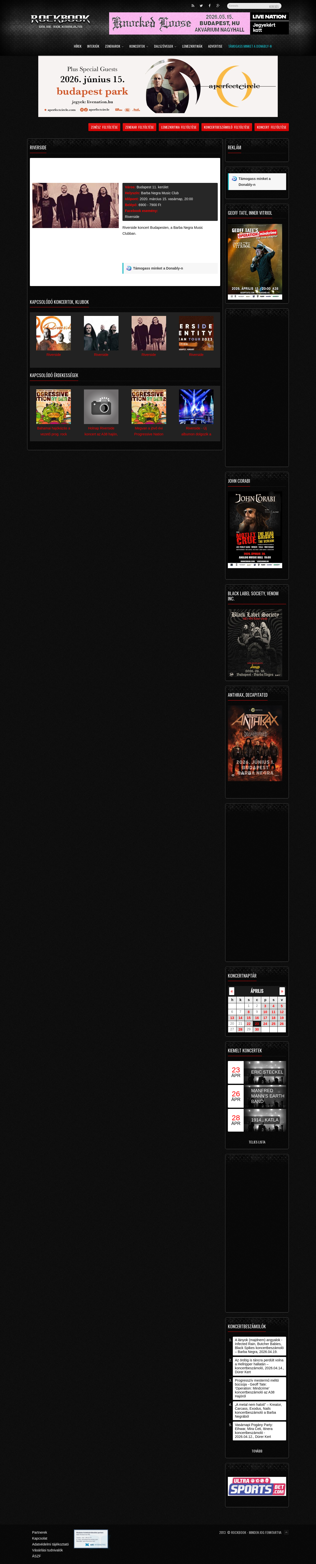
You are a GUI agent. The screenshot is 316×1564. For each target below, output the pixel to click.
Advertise (215, 46)
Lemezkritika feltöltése (179, 127)
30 (257, 1029)
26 (282, 1023)
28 (240, 1029)
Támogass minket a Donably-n (250, 46)
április (257, 990)
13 (232, 1018)
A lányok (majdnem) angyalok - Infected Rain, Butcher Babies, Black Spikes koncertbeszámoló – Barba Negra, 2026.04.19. (259, 1346)
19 (282, 1018)
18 (274, 1018)
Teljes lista (257, 1141)
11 (274, 1012)
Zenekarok (114, 46)
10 (265, 1012)
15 (249, 1018)
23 (257, 1023)
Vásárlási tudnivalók (47, 1550)
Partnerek (39, 1532)
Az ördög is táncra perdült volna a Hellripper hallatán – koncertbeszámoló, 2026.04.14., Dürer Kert (259, 1366)
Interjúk (93, 46)
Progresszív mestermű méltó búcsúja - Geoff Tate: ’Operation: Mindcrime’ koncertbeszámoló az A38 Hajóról (257, 1388)
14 (240, 1018)
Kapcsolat (39, 1538)
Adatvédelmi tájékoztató (50, 1544)
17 (265, 1018)
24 (265, 1023)
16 (257, 1018)
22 (249, 1023)
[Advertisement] (170, 251)
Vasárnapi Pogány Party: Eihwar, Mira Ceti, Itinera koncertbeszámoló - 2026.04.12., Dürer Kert (254, 1431)
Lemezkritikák (192, 46)
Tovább (257, 1450)
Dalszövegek (165, 46)
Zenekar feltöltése (139, 127)
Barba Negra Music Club (160, 193)
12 (282, 1012)
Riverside (132, 217)
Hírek (77, 46)
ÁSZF (36, 1556)
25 (274, 1023)
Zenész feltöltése (104, 127)
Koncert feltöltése (271, 127)
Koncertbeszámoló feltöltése (227, 127)
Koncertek (138, 46)
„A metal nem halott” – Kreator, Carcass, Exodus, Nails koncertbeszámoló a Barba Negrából (258, 1410)
